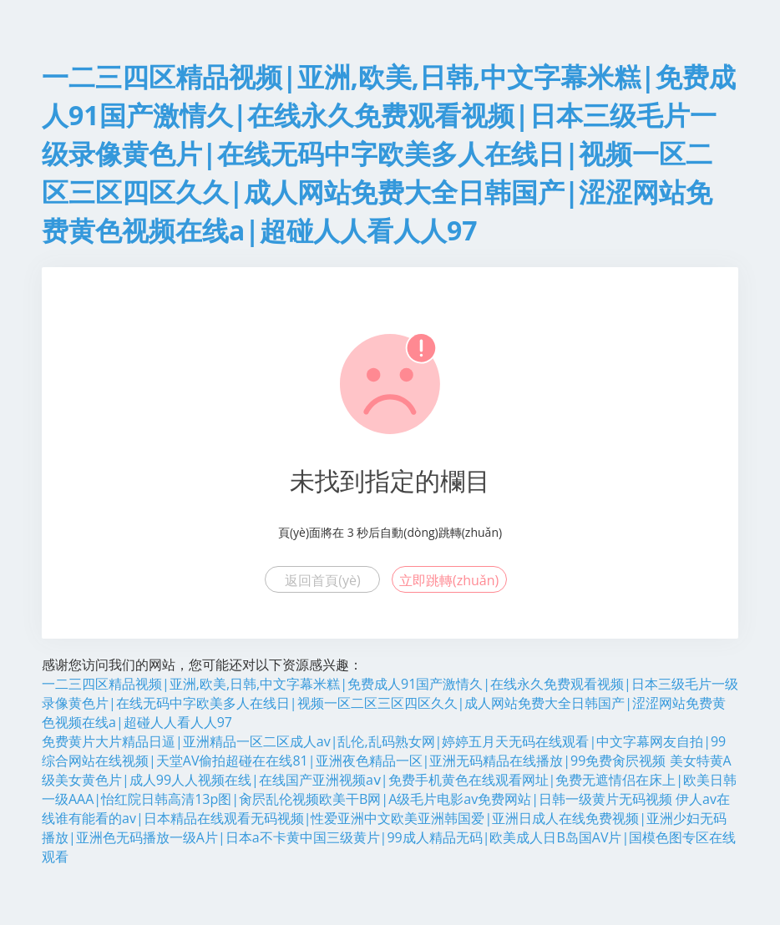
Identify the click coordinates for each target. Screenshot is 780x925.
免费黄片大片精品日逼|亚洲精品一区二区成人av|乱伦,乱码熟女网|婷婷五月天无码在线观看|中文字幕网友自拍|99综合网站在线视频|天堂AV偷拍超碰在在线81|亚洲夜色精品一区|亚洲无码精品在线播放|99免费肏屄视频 (384, 751)
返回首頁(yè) (322, 580)
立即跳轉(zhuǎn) (449, 580)
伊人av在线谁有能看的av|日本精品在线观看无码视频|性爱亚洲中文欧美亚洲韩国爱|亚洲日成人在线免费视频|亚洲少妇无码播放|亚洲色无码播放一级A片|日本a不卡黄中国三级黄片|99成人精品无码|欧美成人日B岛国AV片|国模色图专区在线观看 (389, 828)
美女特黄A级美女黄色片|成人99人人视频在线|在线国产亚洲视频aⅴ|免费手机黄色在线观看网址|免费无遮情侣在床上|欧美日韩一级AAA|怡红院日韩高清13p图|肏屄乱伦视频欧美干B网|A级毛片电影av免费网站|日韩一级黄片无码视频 (389, 779)
